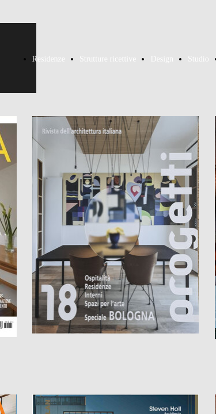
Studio (198, 59)
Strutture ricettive (107, 59)
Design (161, 59)
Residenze (49, 59)
